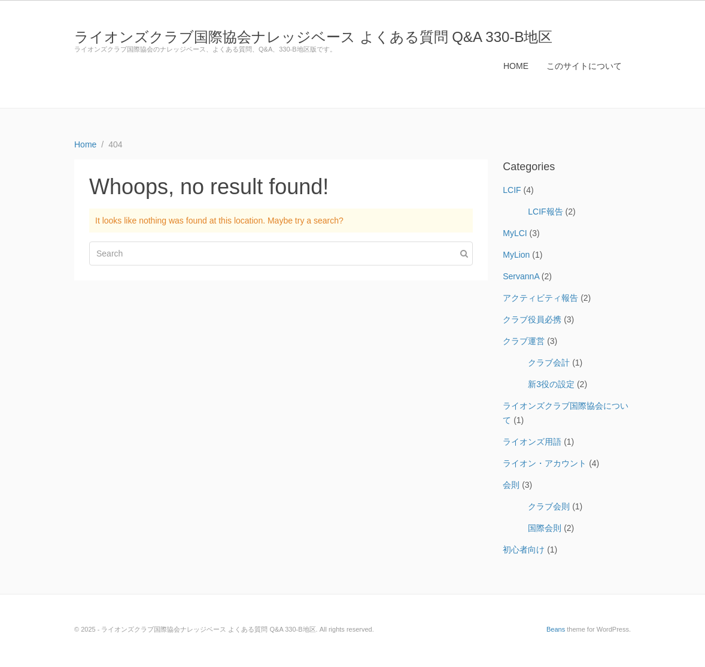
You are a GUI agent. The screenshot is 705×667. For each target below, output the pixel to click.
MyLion (516, 254)
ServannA (521, 276)
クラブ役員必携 (532, 319)
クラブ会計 (549, 362)
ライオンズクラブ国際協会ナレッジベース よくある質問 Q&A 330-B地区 (313, 37)
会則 (511, 485)
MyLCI (515, 233)
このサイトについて (584, 66)
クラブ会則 (549, 506)
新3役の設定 (551, 384)
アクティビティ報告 (540, 298)
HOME (515, 66)
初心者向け (524, 549)
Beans (555, 629)
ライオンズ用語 (532, 441)
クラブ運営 (524, 341)
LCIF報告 (545, 211)
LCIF (512, 190)
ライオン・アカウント (545, 463)
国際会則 (544, 528)
